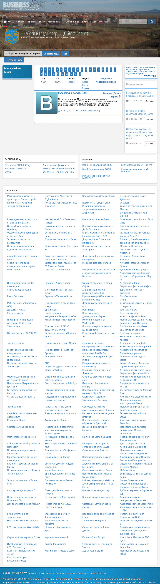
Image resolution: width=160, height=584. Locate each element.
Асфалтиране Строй (130, 275)
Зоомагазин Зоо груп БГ (94, 513)
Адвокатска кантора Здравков (135, 265)
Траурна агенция (15, 336)
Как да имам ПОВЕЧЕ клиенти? (58, 166)
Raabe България (15, 289)
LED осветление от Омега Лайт (23, 520)
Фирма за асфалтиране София (135, 279)
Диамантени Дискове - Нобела (136, 160)
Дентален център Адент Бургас (136, 362)
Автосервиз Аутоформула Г (21, 483)
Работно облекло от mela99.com (98, 473)
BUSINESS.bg (23, 566)
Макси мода (88, 302)
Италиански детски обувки (95, 212)
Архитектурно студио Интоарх (135, 389)
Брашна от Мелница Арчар (95, 483)
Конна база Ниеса (54, 463)
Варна (71, 72)
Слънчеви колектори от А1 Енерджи (134, 164)
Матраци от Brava (16, 412)
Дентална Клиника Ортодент (134, 262)
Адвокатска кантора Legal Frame (136, 496)
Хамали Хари (13, 319)
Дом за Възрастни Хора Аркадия (23, 496)
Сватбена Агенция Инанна (20, 419)
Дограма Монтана (16, 302)
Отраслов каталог (16, 21)
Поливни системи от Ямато (134, 479)
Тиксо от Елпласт (15, 466)
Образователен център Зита (134, 476)
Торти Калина (14, 399)
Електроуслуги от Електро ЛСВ (136, 339)
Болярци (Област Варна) (12, 65)
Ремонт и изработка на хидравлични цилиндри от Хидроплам (95, 202)
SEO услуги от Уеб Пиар (132, 322)
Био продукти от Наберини (133, 315)
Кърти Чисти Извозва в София (60, 543)
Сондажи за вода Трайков (95, 443)
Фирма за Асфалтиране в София (23, 530)
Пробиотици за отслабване (134, 319)
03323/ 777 (65, 100)
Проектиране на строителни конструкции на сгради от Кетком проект (59, 423)
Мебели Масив (127, 463)
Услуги (8, 166)
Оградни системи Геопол (57, 449)
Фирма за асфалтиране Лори (134, 366)
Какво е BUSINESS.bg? (16, 163)
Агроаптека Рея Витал (56, 412)
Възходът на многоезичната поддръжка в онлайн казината (140, 89)
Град (64, 53)
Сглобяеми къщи (128, 289)
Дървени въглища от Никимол (135, 449)
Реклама (84, 21)
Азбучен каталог (56, 21)
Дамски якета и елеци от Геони (61, 232)
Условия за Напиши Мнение (92, 566)
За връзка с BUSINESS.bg (17, 160)
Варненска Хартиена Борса (58, 289)
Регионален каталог (36, 21)
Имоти (123, 292)
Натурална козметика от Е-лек (22, 513)
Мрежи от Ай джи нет (131, 238)
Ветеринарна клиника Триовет (97, 489)
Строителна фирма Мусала (133, 359)
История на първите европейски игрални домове (139, 107)
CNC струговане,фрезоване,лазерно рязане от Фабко (61, 359)
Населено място (79, 53)
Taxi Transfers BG (128, 302)
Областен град (51, 53)
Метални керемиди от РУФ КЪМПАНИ (96, 170)
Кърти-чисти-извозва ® (56, 530)
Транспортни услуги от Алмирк (60, 406)
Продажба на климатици (57, 262)
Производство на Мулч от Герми (98, 188)
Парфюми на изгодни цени (96, 195)
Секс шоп (125, 195)
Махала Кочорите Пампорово (60, 312)
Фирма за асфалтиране (19, 282)
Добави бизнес (72, 21)
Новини (93, 21)
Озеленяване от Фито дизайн (60, 489)
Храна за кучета (15, 305)
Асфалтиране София (92, 543)
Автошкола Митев (54, 349)
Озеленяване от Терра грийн (21, 429)
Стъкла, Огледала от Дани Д (21, 389)
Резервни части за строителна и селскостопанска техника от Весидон (98, 266)
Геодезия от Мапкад (130, 325)
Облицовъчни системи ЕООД (72, 83)
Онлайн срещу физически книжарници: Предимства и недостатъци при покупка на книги (139, 128)
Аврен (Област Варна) (85, 75)
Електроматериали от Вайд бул (61, 376)
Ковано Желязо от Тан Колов (134, 356)
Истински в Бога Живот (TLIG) (97, 160)
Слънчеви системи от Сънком (135, 520)
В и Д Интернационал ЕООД (96, 163)
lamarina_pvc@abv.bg (88, 100)
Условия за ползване (66, 566)
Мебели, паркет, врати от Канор (136, 312)
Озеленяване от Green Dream (97, 463)
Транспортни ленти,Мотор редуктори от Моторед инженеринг (133, 423)
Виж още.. (150, 96)
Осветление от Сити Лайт (133, 336)
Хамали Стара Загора (55, 536)
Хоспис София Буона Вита (133, 439)
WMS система (14, 262)
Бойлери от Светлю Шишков (96, 429)
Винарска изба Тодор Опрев (96, 255)
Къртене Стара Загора (93, 530)
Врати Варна (51, 302)
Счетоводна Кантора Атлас (133, 453)
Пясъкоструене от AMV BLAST (22, 325)
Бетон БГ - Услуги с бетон (57, 275)
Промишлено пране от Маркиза (23, 463)
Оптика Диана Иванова (131, 473)
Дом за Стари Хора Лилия (133, 436)
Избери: (23, 53)
